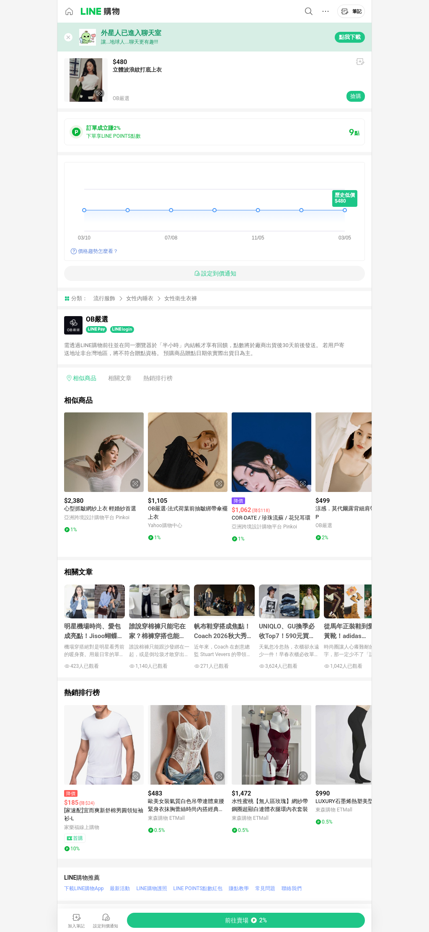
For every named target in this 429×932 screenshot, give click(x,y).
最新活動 (120, 888)
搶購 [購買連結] (355, 96)
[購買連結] (246, 920)
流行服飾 (104, 298)
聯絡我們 (292, 888)
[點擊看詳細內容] (104, 452)
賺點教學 (239, 888)
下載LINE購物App (83, 888)
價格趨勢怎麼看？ (98, 251)
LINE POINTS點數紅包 (198, 888)
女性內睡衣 (139, 298)
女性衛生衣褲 (180, 298)
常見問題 (265, 888)
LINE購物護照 (151, 888)
